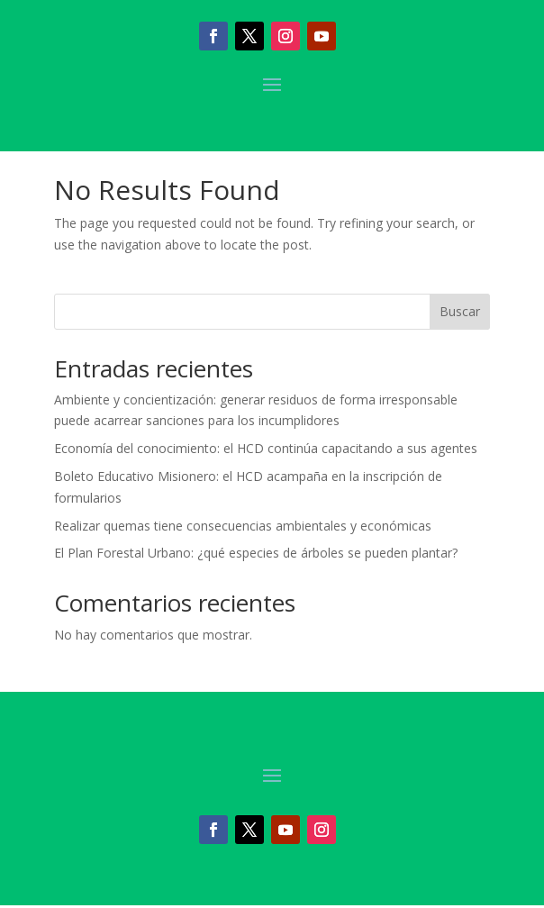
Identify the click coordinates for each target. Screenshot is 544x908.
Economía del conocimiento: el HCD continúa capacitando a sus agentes (265, 448)
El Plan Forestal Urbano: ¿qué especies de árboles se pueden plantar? (256, 552)
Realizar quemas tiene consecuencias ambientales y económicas (242, 525)
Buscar (460, 311)
